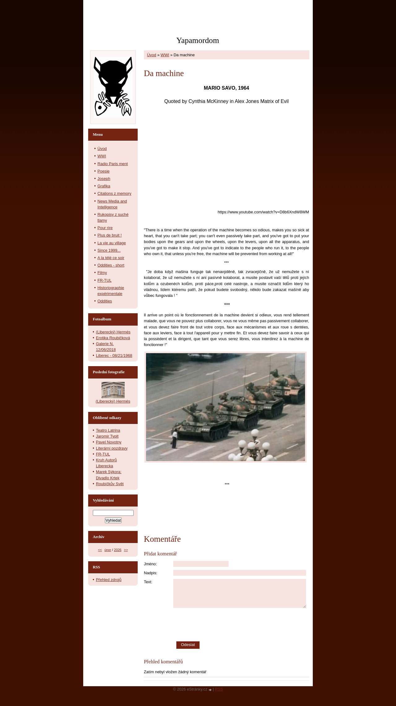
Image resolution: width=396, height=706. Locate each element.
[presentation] (241, 625)
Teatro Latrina (108, 430)
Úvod (151, 55)
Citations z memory (114, 193)
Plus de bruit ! (109, 235)
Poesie (103, 171)
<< (100, 550)
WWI (165, 55)
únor (107, 550)
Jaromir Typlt (107, 436)
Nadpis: (150, 573)
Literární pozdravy (111, 448)
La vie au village (111, 243)
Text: (148, 582)
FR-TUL (104, 280)
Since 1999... (109, 250)
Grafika (103, 186)
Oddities (104, 301)
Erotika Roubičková (113, 338)
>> (126, 550)
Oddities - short (110, 265)
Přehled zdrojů (109, 579)
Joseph (103, 178)
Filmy (102, 272)
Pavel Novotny (109, 442)
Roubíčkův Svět (110, 483)
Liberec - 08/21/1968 (114, 355)
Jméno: (150, 564)
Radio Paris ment (112, 163)
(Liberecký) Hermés (113, 332)
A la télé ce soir (110, 257)
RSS (219, 689)
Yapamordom (197, 40)
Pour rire (105, 227)
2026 (117, 550)
